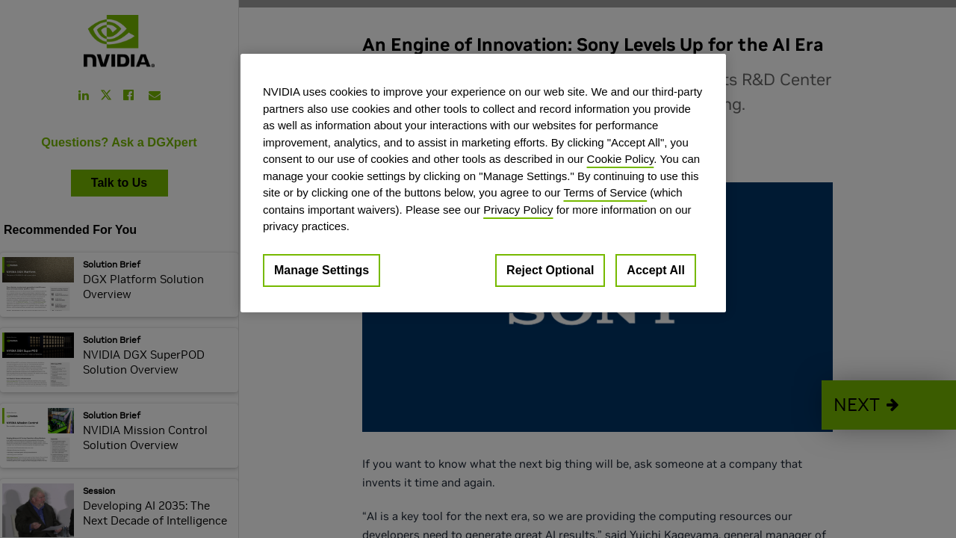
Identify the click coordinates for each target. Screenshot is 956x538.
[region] (483, 183)
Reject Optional (550, 270)
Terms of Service (605, 192)
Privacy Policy (518, 209)
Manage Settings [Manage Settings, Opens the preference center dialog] (321, 270)
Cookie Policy (620, 158)
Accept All (656, 270)
